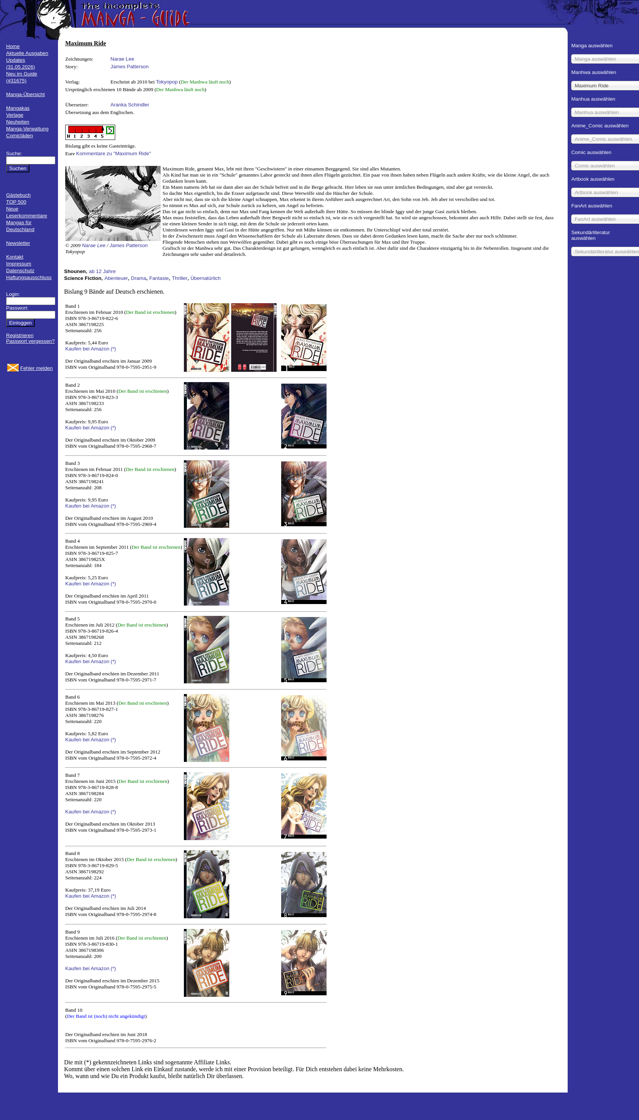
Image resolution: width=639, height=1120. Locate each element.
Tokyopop (167, 82)
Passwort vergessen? (30, 341)
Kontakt (14, 257)
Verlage (14, 115)
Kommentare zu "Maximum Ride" (113, 153)
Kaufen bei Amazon (87, 349)
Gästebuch (18, 195)
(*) (113, 349)
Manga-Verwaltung (27, 129)
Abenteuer (116, 278)
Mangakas (18, 108)
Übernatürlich (205, 278)
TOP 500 (16, 202)
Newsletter (18, 243)
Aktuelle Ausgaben (27, 53)
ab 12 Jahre (102, 271)
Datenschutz (20, 270)
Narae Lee (122, 59)
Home (13, 46)
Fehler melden (36, 368)
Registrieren (20, 335)
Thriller (179, 278)
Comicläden (19, 135)
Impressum (18, 264)
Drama (138, 278)
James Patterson (130, 66)
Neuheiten (17, 122)
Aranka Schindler (130, 105)
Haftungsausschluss (29, 277)
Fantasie (159, 278)
